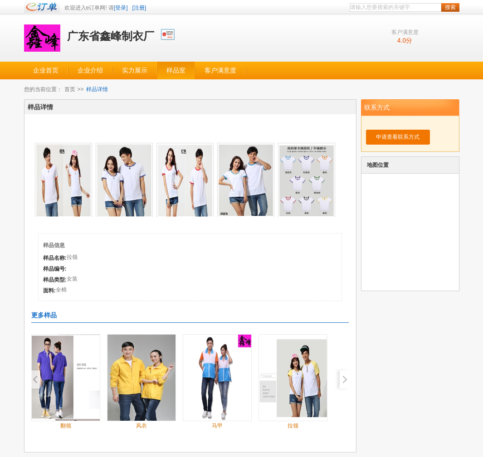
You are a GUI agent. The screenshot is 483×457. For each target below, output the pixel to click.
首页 (69, 89)
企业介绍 (90, 70)
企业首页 (46, 70)
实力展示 (134, 70)
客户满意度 (220, 70)
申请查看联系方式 (398, 137)
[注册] (139, 8)
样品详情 (97, 89)
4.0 (401, 40)
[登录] (121, 8)
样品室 (175, 70)
